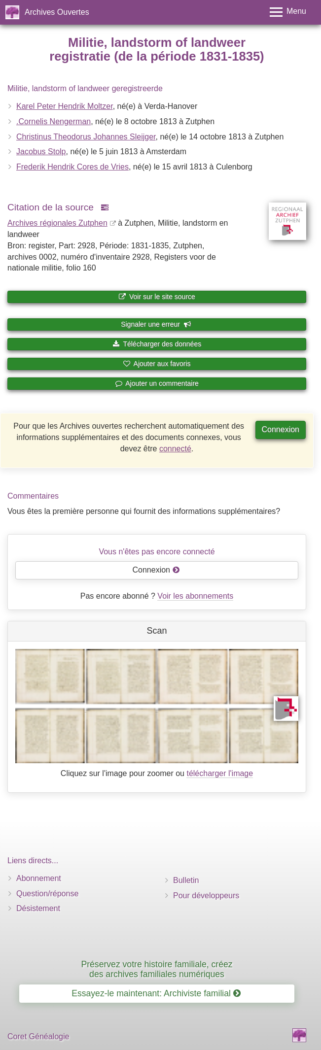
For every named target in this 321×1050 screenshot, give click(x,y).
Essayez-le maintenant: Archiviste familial (156, 993)
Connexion (281, 429)
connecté (175, 448)
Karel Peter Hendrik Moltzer (64, 106)
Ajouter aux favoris (156, 364)
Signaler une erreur (156, 324)
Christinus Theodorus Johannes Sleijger (86, 137)
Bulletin (186, 880)
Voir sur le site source (156, 297)
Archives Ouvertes (57, 12)
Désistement (38, 908)
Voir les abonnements (195, 596)
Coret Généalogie (38, 1036)
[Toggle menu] (288, 12)
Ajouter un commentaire (157, 383)
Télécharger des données (156, 344)
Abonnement (38, 878)
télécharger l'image (219, 773)
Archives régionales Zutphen (57, 223)
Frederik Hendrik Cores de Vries (72, 167)
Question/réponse (47, 893)
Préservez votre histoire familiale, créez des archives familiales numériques (156, 969)
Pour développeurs (206, 895)
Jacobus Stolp (41, 151)
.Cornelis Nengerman (53, 121)
